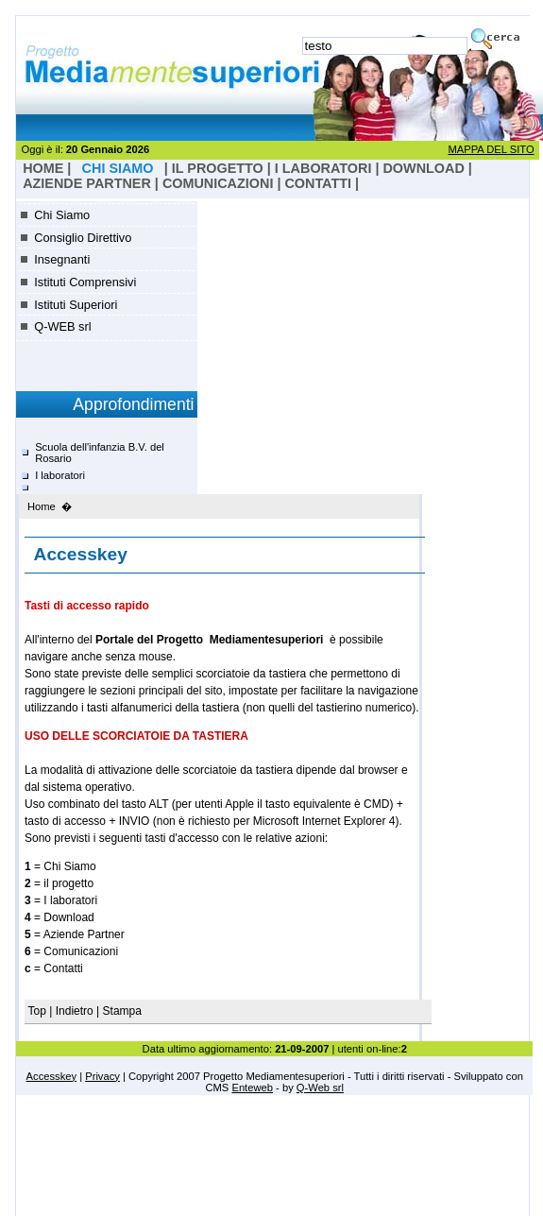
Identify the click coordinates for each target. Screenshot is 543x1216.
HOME (43, 168)
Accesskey (51, 1076)
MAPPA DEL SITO (491, 149)
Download (423, 168)
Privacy (102, 1076)
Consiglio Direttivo (82, 238)
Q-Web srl (320, 1087)
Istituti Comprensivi (85, 282)
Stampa (122, 1011)
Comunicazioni (218, 183)
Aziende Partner (87, 183)
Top (39, 1011)
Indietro (74, 1011)
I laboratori (323, 168)
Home (41, 506)
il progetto (217, 168)
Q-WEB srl (62, 326)
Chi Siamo (62, 215)
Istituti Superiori (75, 305)
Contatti (317, 183)
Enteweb (252, 1087)
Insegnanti (62, 259)
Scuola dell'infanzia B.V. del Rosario (99, 452)
